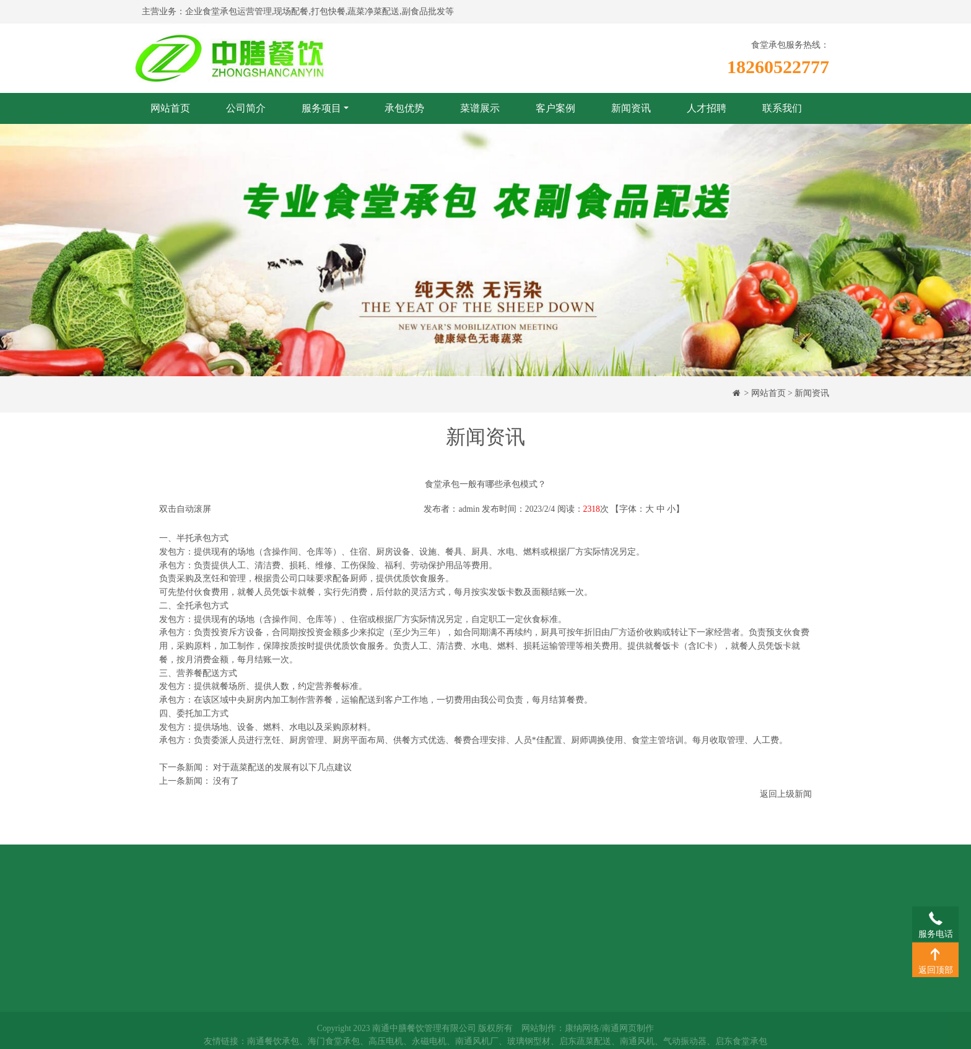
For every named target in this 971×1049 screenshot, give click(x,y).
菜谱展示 (480, 108)
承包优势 (404, 108)
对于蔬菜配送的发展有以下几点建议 (282, 767)
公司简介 (246, 108)
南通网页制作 (628, 1031)
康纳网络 (582, 1031)
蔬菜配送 (296, 918)
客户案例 (555, 108)
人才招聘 (706, 108)
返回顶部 (935, 953)
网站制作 (538, 1031)
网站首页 (170, 108)
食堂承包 (296, 900)
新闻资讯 (631, 108)
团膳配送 (296, 936)
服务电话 (935, 917)
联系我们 (782, 108)
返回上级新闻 (786, 794)
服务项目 (321, 108)
